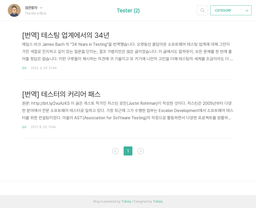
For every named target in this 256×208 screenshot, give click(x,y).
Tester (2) (128, 11)
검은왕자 (33, 8)
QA (24, 68)
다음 (141, 151)
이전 (115, 151)
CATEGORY (231, 10)
